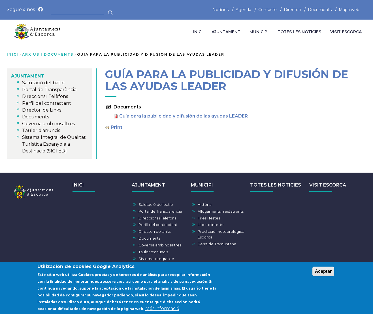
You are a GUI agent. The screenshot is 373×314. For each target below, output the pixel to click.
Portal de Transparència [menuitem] (49, 89)
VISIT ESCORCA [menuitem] (346, 31)
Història (205, 204)
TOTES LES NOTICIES (275, 185)
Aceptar (323, 274)
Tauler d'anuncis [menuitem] (41, 130)
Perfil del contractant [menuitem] (46, 103)
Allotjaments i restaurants (221, 211)
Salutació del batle (155, 204)
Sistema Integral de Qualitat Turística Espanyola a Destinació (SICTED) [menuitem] (54, 144)
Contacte (267, 9)
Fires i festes (209, 218)
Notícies (220, 9)
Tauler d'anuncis (153, 252)
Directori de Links (154, 231)
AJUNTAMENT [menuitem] (226, 31)
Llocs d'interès (211, 225)
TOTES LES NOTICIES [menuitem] (299, 31)
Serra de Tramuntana (217, 244)
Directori (292, 9)
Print (116, 127)
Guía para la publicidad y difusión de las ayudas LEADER (183, 116)
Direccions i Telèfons (157, 218)
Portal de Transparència (160, 211)
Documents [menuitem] (35, 117)
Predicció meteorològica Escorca (221, 234)
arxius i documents (47, 54)
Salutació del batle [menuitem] (43, 82)
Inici (12, 54)
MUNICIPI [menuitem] (259, 31)
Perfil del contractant (157, 225)
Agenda (243, 9)
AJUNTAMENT (148, 185)
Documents (320, 9)
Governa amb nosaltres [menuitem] (48, 123)
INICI (78, 185)
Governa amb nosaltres (159, 245)
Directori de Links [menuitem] (41, 110)
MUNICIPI (202, 185)
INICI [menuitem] (198, 31)
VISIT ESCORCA (327, 185)
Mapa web (349, 9)
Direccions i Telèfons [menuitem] (45, 96)
